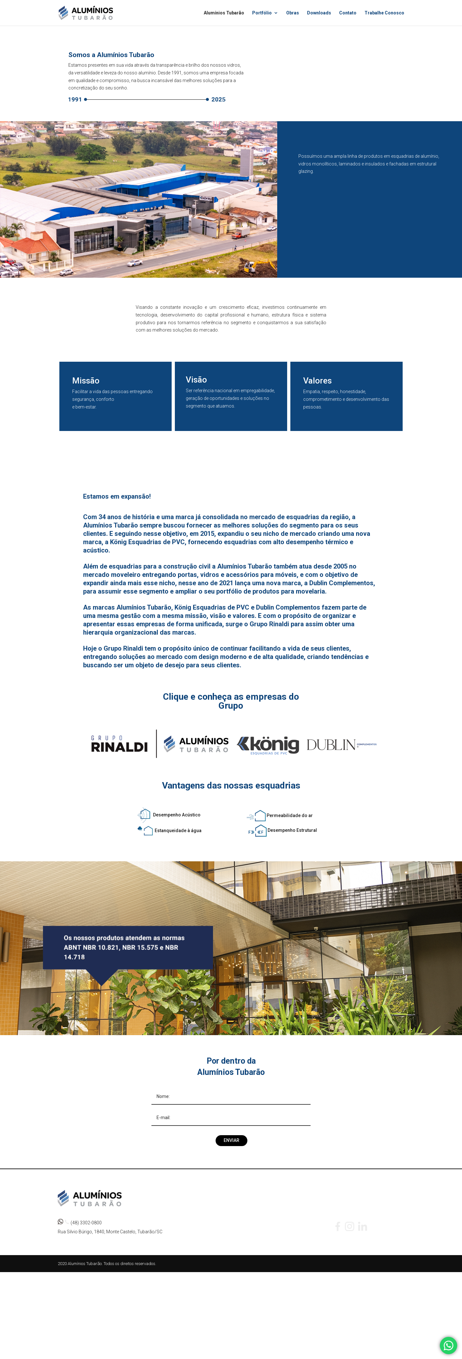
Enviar (231, 1140)
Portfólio (262, 13)
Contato (347, 13)
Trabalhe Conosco (384, 13)
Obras (292, 13)
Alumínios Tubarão (224, 13)
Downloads (319, 13)
